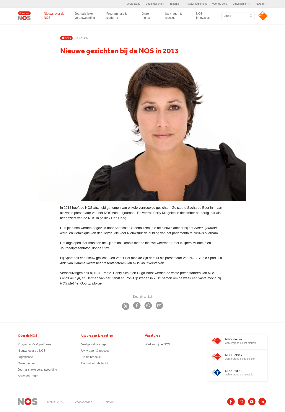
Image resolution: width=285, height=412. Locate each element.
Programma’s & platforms (116, 15)
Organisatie (133, 3)
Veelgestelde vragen (94, 344)
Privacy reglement (196, 3)
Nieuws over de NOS (54, 15)
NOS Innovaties (203, 15)
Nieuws (66, 38)
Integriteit (175, 3)
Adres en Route (28, 375)
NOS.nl (260, 3)
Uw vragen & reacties (173, 15)
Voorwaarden (83, 402)
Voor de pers (219, 3)
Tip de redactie (91, 357)
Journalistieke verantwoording (85, 15)
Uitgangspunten (155, 3)
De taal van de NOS (94, 363)
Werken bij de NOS (157, 344)
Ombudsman (239, 3)
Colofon (108, 402)
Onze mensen (147, 15)
